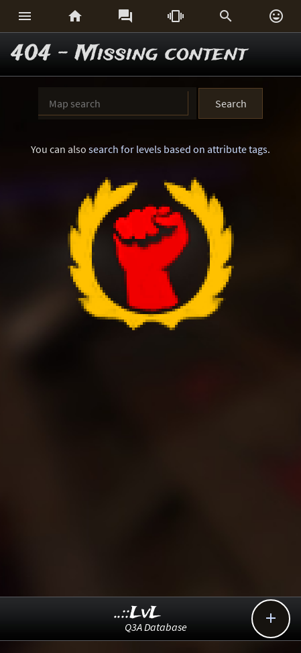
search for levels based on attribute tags (177, 149)
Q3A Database (156, 627)
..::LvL (137, 613)
